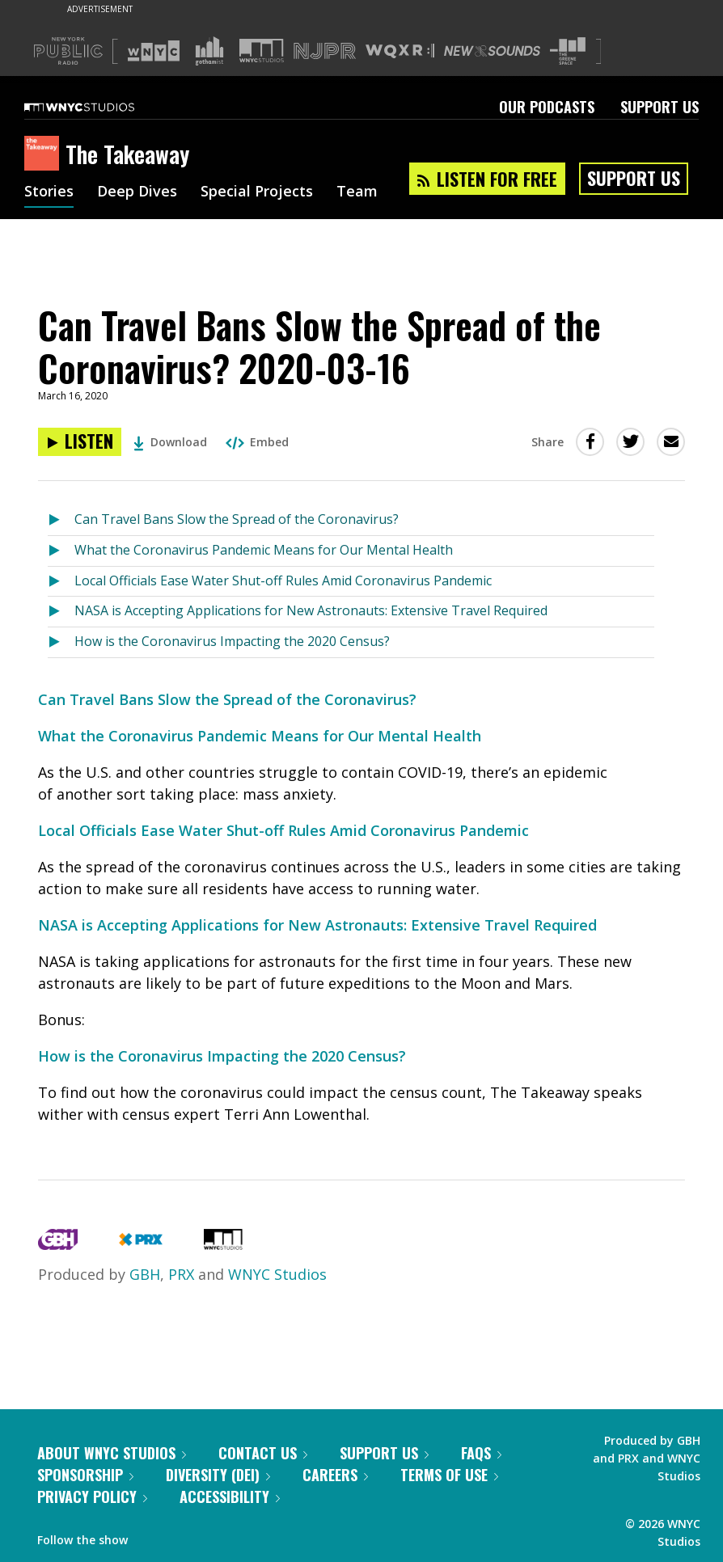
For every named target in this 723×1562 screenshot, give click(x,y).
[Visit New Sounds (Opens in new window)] (492, 51)
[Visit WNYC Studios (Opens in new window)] (261, 50)
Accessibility (230, 1496)
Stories (49, 192)
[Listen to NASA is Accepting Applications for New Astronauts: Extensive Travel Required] (61, 612)
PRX (181, 1274)
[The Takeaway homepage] (45, 154)
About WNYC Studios (111, 1452)
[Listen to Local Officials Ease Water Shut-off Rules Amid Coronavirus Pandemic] (61, 582)
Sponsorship (85, 1474)
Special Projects (257, 192)
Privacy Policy (92, 1496)
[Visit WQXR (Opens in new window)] (400, 51)
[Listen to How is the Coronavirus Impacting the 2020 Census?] (61, 642)
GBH (144, 1274)
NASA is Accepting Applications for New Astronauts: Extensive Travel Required (311, 610)
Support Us (659, 106)
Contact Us (262, 1452)
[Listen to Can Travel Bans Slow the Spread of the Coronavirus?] (61, 520)
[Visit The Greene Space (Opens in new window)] (568, 51)
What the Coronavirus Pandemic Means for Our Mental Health (263, 550)
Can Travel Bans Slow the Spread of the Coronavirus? (236, 519)
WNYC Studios (277, 1274)
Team (357, 192)
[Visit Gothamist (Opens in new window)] (209, 50)
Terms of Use (449, 1474)
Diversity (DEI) (218, 1474)
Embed (257, 442)
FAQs (481, 1452)
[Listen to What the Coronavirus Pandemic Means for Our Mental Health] (61, 551)
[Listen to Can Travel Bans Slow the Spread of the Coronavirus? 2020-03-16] (79, 442)
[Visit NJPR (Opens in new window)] (325, 51)
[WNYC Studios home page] (99, 106)
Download (170, 442)
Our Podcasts (546, 106)
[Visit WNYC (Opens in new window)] (154, 50)
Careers (335, 1474)
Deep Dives (137, 192)
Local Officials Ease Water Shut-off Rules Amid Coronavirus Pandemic (283, 580)
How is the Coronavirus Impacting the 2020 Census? (232, 641)
